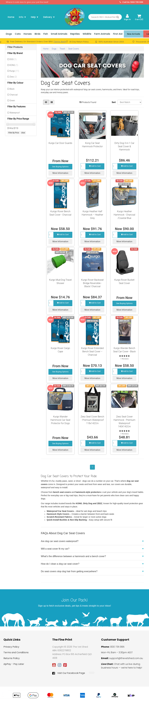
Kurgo (14, 71)
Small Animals (59, 34)
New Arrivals (133, 33)
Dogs (9, 34)
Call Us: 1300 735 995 (131, 2)
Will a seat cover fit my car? (55, 549)
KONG (14, 65)
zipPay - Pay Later (13, 664)
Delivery (49, 17)
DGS (13, 59)
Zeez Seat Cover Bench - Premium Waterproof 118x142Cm (92, 420)
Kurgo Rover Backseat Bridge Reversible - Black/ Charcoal (92, 283)
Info (22, 17)
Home (11, 17)
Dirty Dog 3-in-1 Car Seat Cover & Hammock (124, 146)
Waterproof (15, 113)
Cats (18, 34)
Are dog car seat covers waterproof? (59, 541)
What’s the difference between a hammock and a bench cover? (73, 556)
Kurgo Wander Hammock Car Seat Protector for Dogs (60, 420)
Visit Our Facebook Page (68, 673)
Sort (113, 102)
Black (12, 89)
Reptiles (75, 34)
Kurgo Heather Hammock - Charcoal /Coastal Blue (124, 214)
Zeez (13, 77)
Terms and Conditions (16, 652)
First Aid (117, 34)
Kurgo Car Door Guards (60, 143)
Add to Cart (95, 166)
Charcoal (14, 95)
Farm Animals (102, 34)
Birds (37, 34)
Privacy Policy (11, 646)
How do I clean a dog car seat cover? (60, 564)
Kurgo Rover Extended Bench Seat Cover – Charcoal (92, 351)
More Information (60, 173)
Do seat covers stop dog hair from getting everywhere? (69, 571)
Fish (45, 34)
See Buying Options (60, 166)
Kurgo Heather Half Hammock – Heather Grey (92, 214)
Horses (28, 34)
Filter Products (15, 47)
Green (12, 100)
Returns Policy (11, 658)
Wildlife (87, 34)
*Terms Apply (59, 41)
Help (35, 17)
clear (23, 133)
